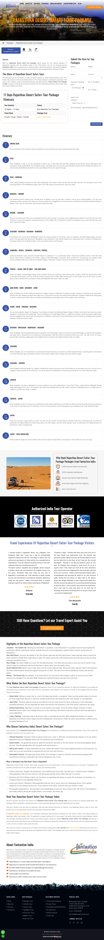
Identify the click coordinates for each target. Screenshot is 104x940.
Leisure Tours (27, 907)
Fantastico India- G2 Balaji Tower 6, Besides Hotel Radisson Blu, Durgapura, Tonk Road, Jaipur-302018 (79, 905)
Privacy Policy (51, 904)
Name (73, 67)
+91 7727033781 (75, 911)
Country (91, 74)
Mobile (91, 67)
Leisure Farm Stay (70, 3)
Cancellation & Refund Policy (56, 907)
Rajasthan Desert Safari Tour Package (31, 43)
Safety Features (51, 913)
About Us (28, 3)
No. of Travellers (94, 82)
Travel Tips (50, 916)
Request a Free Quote (52, 628)
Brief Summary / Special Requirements (84, 107)
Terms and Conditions (53, 901)
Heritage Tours (27, 901)
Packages (45, 3)
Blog (80, 3)
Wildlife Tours (27, 916)
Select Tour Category (75, 99)
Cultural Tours (27, 904)
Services (37, 3)
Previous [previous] (6, 575)
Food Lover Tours (28, 913)
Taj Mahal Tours (28, 910)
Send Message (96, 124)
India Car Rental (56, 3)
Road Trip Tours (28, 918)
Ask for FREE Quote (44, 117)
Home (22, 3)
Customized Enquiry (94, 7)
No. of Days (92, 90)
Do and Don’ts (51, 910)
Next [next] (98, 575)
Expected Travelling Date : (77, 83)
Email (73, 74)
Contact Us (24, 11)
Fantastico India (74, 828)
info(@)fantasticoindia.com (79, 914)
